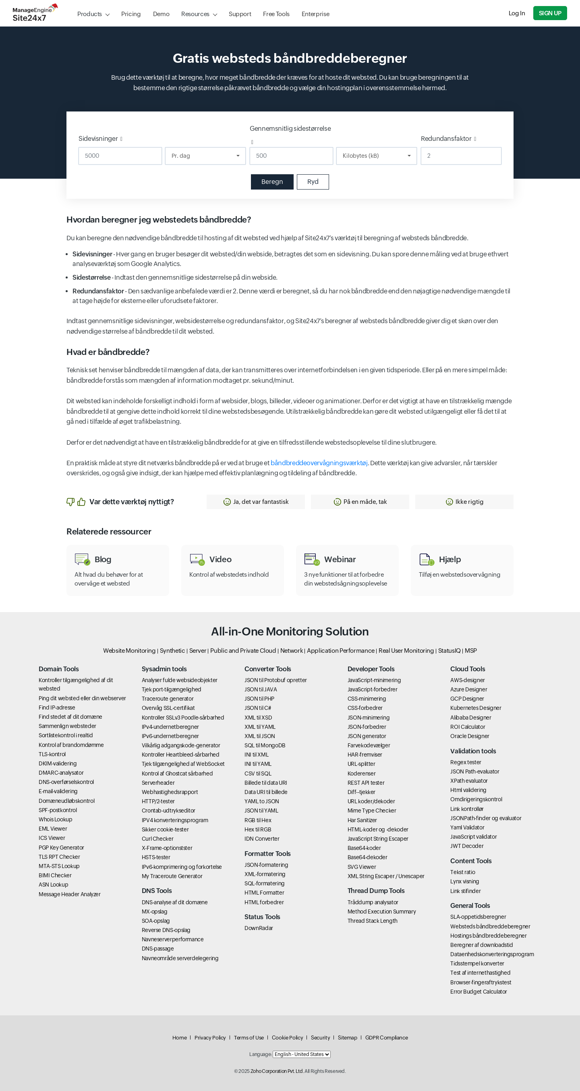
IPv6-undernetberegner (170, 736)
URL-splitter (361, 764)
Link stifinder (465, 891)
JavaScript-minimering (374, 680)
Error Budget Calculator (478, 991)
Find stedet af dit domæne (70, 717)
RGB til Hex (257, 820)
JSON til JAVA (260, 689)
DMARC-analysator (61, 772)
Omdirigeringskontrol (476, 799)
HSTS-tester (156, 857)
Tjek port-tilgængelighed (171, 689)
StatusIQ (449, 650)
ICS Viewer (52, 838)
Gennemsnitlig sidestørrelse (290, 128)
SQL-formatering (264, 883)
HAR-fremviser (365, 754)
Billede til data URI (265, 783)
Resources (195, 13)
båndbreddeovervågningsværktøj (319, 463)
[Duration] (205, 156)
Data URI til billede (266, 792)
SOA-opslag (156, 921)
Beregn (272, 182)
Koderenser (361, 773)
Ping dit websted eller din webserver (82, 698)
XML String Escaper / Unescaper (386, 876)
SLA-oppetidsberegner (478, 917)
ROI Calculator (467, 727)
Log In (517, 13)
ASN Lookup (53, 884)
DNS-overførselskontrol (66, 782)
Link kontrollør (467, 809)
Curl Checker (158, 838)
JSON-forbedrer (367, 727)
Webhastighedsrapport (170, 792)
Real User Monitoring (406, 650)
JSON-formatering (266, 865)
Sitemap (347, 1038)
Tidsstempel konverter (477, 963)
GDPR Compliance (386, 1038)
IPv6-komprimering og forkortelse (182, 867)
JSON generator (367, 736)
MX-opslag (155, 911)
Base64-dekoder (367, 857)
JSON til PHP (259, 698)
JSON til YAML (261, 810)
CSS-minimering (367, 698)
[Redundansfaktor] (461, 156)
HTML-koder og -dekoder (378, 829)
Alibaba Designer (470, 717)
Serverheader (158, 783)
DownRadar (258, 928)
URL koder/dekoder (371, 801)
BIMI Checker (55, 875)
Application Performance (341, 650)
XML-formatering (265, 874)
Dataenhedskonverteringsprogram (492, 954)
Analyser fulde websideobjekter (180, 680)
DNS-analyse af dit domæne (175, 902)
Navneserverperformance (173, 939)
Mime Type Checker (372, 810)
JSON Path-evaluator (474, 771)
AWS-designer (467, 680)
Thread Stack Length (373, 921)
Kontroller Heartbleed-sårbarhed (181, 754)
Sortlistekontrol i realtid (66, 735)
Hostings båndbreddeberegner (488, 935)
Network (291, 650)
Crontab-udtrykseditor (168, 810)
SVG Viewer (362, 867)
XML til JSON (259, 736)
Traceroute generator (168, 698)
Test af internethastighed (480, 972)
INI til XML (256, 754)
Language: (260, 1054)
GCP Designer (467, 698)
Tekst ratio (462, 872)
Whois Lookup (55, 819)
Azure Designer (468, 689)
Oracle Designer (469, 736)
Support (240, 13)
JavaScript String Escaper (378, 838)
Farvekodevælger (369, 745)
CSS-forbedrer (365, 708)
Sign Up (550, 13)
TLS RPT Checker (59, 857)
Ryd (313, 182)
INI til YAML (257, 764)
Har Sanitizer (362, 820)
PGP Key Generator (61, 847)
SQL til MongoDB (265, 745)
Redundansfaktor (446, 138)
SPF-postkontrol (58, 810)
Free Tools (276, 13)
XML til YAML (260, 727)
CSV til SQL (257, 773)
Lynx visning (464, 881)
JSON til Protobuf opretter (275, 680)
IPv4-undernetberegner (170, 727)
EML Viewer (53, 828)
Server (198, 650)
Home (179, 1038)
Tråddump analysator (373, 902)
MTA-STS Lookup (59, 866)
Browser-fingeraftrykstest (480, 982)
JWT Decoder (466, 846)
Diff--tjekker (361, 792)
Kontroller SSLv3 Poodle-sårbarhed (183, 717)
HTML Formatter (264, 892)
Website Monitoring (129, 650)
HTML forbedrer (264, 902)
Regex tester (465, 762)
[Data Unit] (376, 156)
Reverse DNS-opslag (166, 930)
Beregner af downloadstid (481, 945)
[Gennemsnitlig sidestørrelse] (291, 156)
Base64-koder (364, 848)
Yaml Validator (467, 827)
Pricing (131, 13)
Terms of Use (249, 1038)
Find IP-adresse (57, 707)
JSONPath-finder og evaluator (485, 818)
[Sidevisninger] (120, 156)
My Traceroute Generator (172, 876)
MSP (471, 650)
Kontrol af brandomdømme (71, 745)
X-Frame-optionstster (167, 848)
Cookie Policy (287, 1038)
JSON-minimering (369, 717)
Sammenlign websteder (67, 726)
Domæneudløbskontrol (66, 801)
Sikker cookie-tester (165, 829)
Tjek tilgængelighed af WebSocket (183, 764)
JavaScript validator (473, 836)
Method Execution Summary (382, 911)
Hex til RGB (257, 829)
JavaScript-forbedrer (373, 689)
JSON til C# (257, 708)
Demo (161, 13)
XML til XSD (258, 717)
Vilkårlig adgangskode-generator (181, 745)
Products (89, 13)
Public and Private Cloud (243, 650)
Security (320, 1038)
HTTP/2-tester (158, 801)
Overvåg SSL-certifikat (168, 708)
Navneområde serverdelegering (180, 958)
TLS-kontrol (52, 754)
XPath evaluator (469, 781)
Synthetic (172, 650)
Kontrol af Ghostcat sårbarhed (177, 773)
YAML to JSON (261, 801)
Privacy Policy (210, 1038)
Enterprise (315, 13)
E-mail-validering (58, 791)
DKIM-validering (58, 763)
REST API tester (366, 783)
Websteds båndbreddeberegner (490, 926)
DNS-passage (158, 948)
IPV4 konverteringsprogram (175, 820)
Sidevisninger (98, 138)
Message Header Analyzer (70, 894)
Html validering (468, 790)
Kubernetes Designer (475, 708)
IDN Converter (261, 838)
